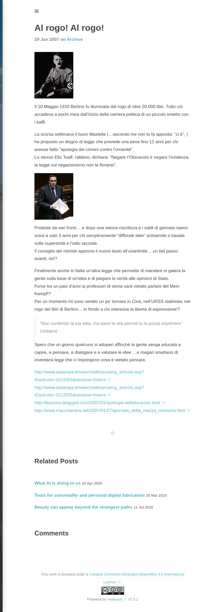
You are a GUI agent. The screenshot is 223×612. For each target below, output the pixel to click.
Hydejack (115, 599)
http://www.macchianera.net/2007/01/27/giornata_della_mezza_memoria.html (109, 410)
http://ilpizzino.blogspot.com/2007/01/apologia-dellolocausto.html (97, 402)
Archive (75, 39)
